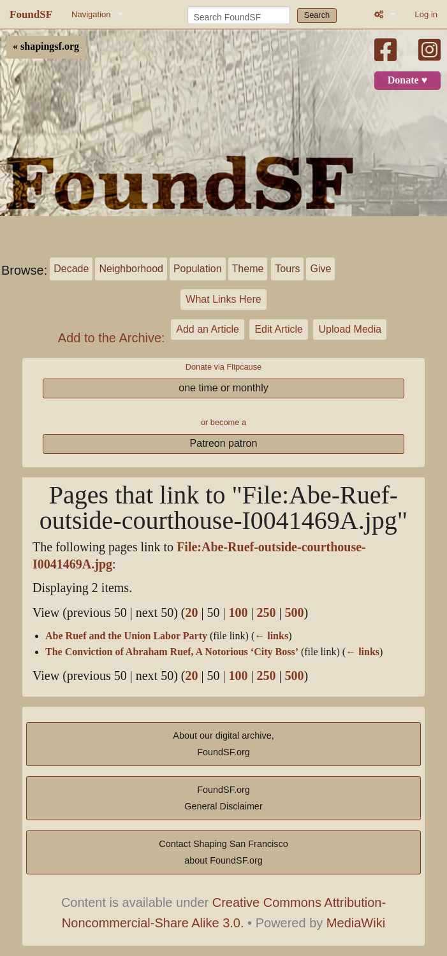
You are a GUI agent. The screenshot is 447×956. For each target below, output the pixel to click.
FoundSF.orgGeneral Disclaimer (223, 798)
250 (266, 612)
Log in (426, 14)
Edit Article (278, 329)
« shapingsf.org (46, 46)
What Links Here (223, 299)
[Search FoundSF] (238, 15)
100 (238, 612)
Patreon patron (224, 443)
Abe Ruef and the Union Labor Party (126, 636)
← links (271, 636)
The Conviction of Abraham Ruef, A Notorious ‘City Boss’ (171, 652)
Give (320, 268)
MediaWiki (355, 923)
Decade (71, 268)
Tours (287, 268)
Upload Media (349, 329)
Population (197, 268)
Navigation (90, 14)
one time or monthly (223, 387)
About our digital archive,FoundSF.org (223, 743)
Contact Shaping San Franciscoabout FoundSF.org (223, 852)
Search (317, 15)
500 (294, 612)
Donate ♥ (407, 80)
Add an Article (207, 329)
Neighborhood (131, 268)
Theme (248, 268)
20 (192, 612)
